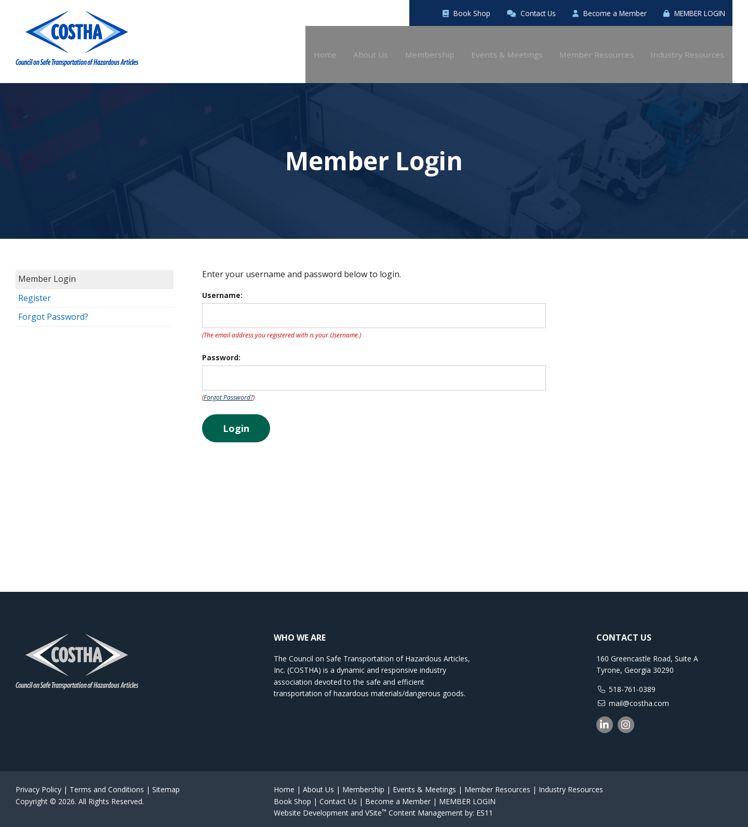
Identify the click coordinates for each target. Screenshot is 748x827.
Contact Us (486, 13)
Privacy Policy (38, 785)
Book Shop (407, 13)
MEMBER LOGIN (684, 13)
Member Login (47, 274)
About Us (318, 785)
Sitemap (166, 785)
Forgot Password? (53, 312)
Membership (363, 785)
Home (284, 785)
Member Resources (497, 785)
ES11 (484, 808)
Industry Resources (571, 785)
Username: (222, 290)
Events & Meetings (424, 785)
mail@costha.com (639, 698)
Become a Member (580, 13)
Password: (221, 353)
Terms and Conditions (107, 785)
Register (34, 293)
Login (236, 423)
